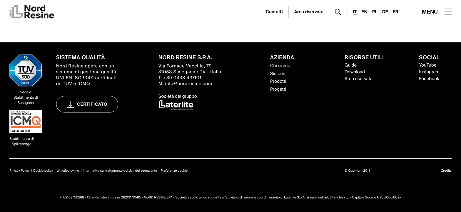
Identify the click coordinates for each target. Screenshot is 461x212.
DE (385, 11)
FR (395, 11)
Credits (446, 171)
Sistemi (277, 74)
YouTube (427, 65)
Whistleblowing (68, 171)
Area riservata (309, 11)
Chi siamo (280, 66)
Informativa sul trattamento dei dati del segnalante (120, 171)
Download (355, 72)
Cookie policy (43, 171)
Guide (351, 65)
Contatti (274, 11)
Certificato (92, 104)
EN (364, 11)
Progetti (278, 89)
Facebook (429, 79)
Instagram (429, 72)
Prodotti (278, 81)
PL (375, 11)
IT (355, 11)
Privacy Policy (19, 171)
